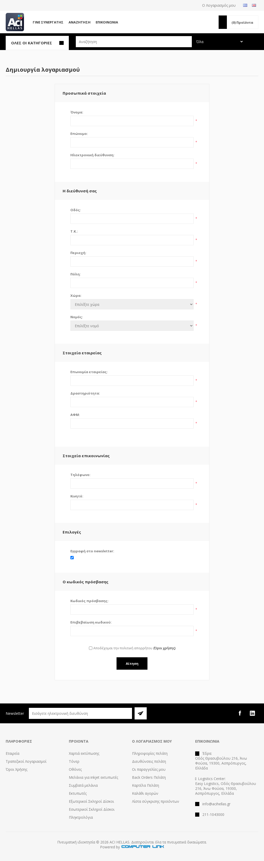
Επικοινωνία (107, 22)
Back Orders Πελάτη (149, 777)
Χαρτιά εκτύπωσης (84, 753)
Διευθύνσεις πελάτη (149, 761)
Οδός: (75, 210)
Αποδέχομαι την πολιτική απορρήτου (122, 648)
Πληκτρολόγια (81, 817)
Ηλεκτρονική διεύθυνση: (92, 155)
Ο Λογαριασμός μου (219, 5)
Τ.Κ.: (74, 231)
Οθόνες (75, 769)
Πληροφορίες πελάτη (150, 753)
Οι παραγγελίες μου (149, 769)
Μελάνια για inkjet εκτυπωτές (93, 777)
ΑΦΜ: (75, 414)
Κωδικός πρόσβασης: (89, 600)
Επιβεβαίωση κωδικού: (91, 622)
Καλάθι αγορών (145, 793)
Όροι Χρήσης (16, 769)
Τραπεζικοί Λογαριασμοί (26, 761)
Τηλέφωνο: (80, 474)
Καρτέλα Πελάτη (145, 785)
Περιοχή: (78, 252)
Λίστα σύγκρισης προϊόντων (155, 801)
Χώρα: (75, 295)
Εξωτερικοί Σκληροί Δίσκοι (91, 801)
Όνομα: (76, 112)
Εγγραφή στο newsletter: (92, 551)
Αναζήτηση (79, 22)
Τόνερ (74, 761)
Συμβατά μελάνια (83, 785)
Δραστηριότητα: (85, 393)
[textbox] (134, 41)
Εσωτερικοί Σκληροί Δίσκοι (91, 809)
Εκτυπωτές (78, 793)
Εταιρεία (12, 753)
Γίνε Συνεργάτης (48, 22)
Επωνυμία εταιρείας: (89, 372)
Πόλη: (75, 274)
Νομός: (76, 317)
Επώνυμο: (79, 133)
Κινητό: (76, 496)
